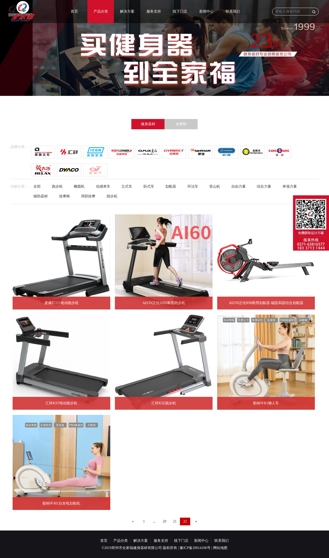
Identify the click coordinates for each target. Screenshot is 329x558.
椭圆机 (79, 186)
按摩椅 (181, 124)
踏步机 (112, 196)
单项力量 (289, 186)
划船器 (170, 186)
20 (164, 521)
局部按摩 (88, 196)
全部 (37, 186)
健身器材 (148, 124)
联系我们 (233, 11)
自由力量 (238, 186)
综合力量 (264, 186)
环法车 (192, 186)
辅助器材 (40, 196)
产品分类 (101, 11)
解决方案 (127, 11)
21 (175, 521)
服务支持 (154, 11)
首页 (74, 11)
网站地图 (220, 548)
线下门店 (180, 11)
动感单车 (103, 186)
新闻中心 (206, 11)
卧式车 (148, 186)
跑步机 (57, 186)
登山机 (214, 186)
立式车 (126, 186)
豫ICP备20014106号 (195, 548)
